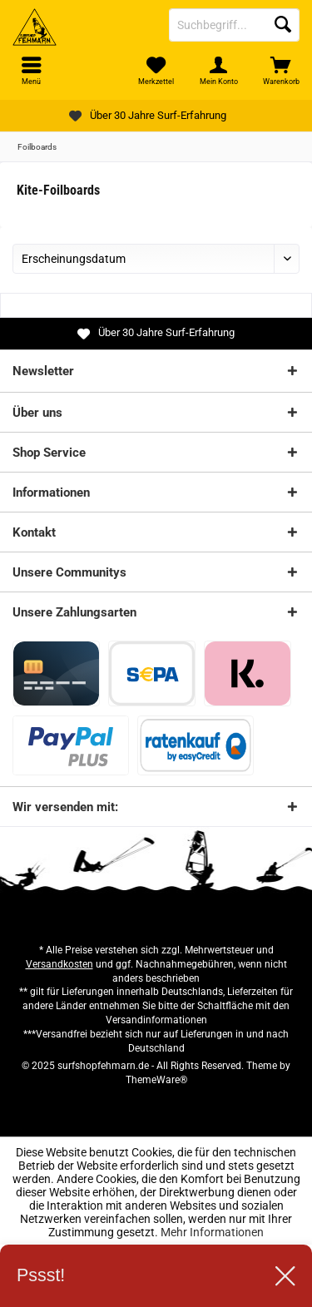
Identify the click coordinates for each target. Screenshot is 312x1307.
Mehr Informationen (212, 1232)
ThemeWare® (156, 1080)
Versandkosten (59, 964)
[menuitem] (281, 71)
